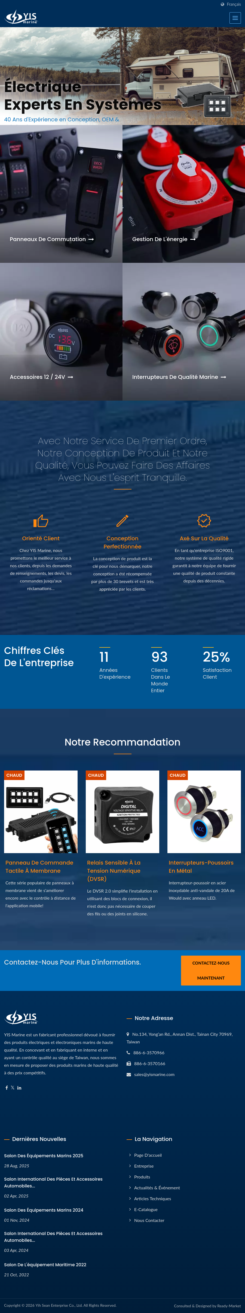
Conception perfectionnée (122, 542)
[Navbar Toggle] (235, 18)
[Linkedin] (19, 1088)
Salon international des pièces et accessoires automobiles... (53, 1182)
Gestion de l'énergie (164, 239)
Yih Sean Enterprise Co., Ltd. (58, 1305)
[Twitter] (13, 1088)
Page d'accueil (148, 1155)
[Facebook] (6, 1088)
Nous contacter (149, 1220)
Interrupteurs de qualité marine (179, 377)
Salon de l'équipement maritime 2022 (45, 1265)
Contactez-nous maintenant (211, 970)
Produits (142, 1176)
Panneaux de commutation (52, 239)
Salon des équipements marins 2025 (43, 1156)
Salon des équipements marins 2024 (43, 1210)
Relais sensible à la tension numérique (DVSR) (113, 871)
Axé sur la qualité (204, 538)
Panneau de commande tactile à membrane (39, 867)
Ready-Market (229, 1305)
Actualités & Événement (157, 1187)
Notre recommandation (122, 742)
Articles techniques (152, 1198)
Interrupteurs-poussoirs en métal (201, 867)
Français (234, 4)
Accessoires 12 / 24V (41, 377)
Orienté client (41, 538)
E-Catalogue (146, 1209)
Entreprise (144, 1165)
